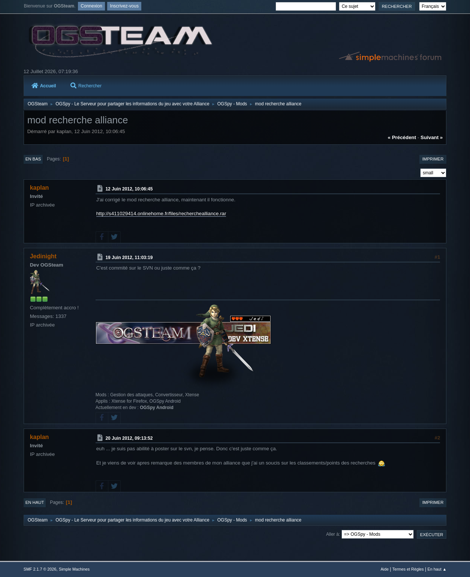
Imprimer (433, 159)
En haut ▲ (436, 569)
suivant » (432, 137)
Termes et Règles (408, 569)
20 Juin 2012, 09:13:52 (129, 438)
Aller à (332, 534)
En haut (34, 502)
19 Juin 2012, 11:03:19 (129, 257)
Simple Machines (74, 569)
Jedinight (43, 256)
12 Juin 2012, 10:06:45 (129, 189)
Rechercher (86, 85)
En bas (33, 159)
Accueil (43, 85)
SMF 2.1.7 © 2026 (40, 569)
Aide (384, 569)
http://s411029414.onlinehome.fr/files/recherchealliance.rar (161, 213)
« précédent (402, 137)
